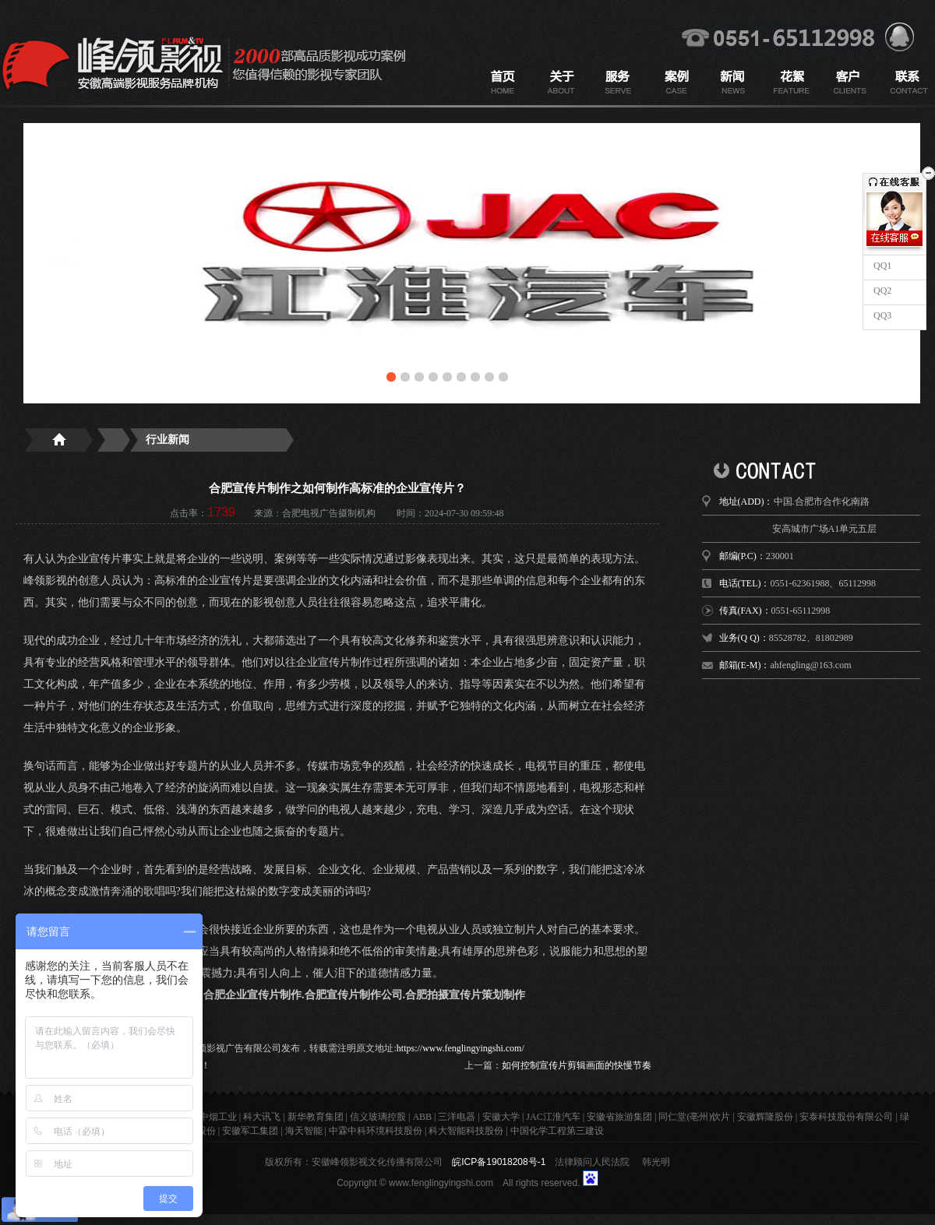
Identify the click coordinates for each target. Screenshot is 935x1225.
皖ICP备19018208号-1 (498, 1161)
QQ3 (881, 315)
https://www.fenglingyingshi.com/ (460, 1048)
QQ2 (881, 290)
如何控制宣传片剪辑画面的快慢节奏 (576, 1065)
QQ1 (881, 265)
